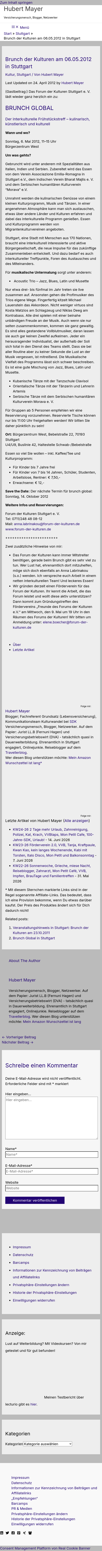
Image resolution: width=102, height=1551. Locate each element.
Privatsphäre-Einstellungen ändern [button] (41, 1285)
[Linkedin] (1, 1533)
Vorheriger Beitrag (19, 1037)
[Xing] (24, 1533)
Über (17, 644)
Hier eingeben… (18, 1094)
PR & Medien (21, 1508)
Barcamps (21, 1262)
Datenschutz (23, 1255)
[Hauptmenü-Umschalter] (20, 27)
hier (33, 1404)
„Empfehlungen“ (24, 1498)
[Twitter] (7, 1533)
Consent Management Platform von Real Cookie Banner (45, 1548)
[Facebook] (13, 1533)
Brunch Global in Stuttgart (34, 938)
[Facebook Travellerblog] (30, 1533)
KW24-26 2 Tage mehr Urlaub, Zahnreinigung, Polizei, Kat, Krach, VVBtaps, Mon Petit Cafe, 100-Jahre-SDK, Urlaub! (53, 834)
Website (11, 1182)
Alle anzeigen (77, 820)
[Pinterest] (18, 1533)
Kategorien (14, 1444)
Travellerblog (15, 752)
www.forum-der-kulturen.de (28, 529)
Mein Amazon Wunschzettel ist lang (52, 1021)
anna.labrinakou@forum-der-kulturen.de (47, 524)
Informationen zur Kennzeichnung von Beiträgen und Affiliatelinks (54, 1490)
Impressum (22, 1247)
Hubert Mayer (23, 8)
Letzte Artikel (23, 650)
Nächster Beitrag (17, 1042)
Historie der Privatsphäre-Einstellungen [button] (45, 1292)
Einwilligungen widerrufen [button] (34, 1300)
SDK (73, 721)
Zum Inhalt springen (16, 2)
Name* (11, 1149)
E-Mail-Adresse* (18, 1165)
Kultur (10, 74)
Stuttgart (24, 74)
